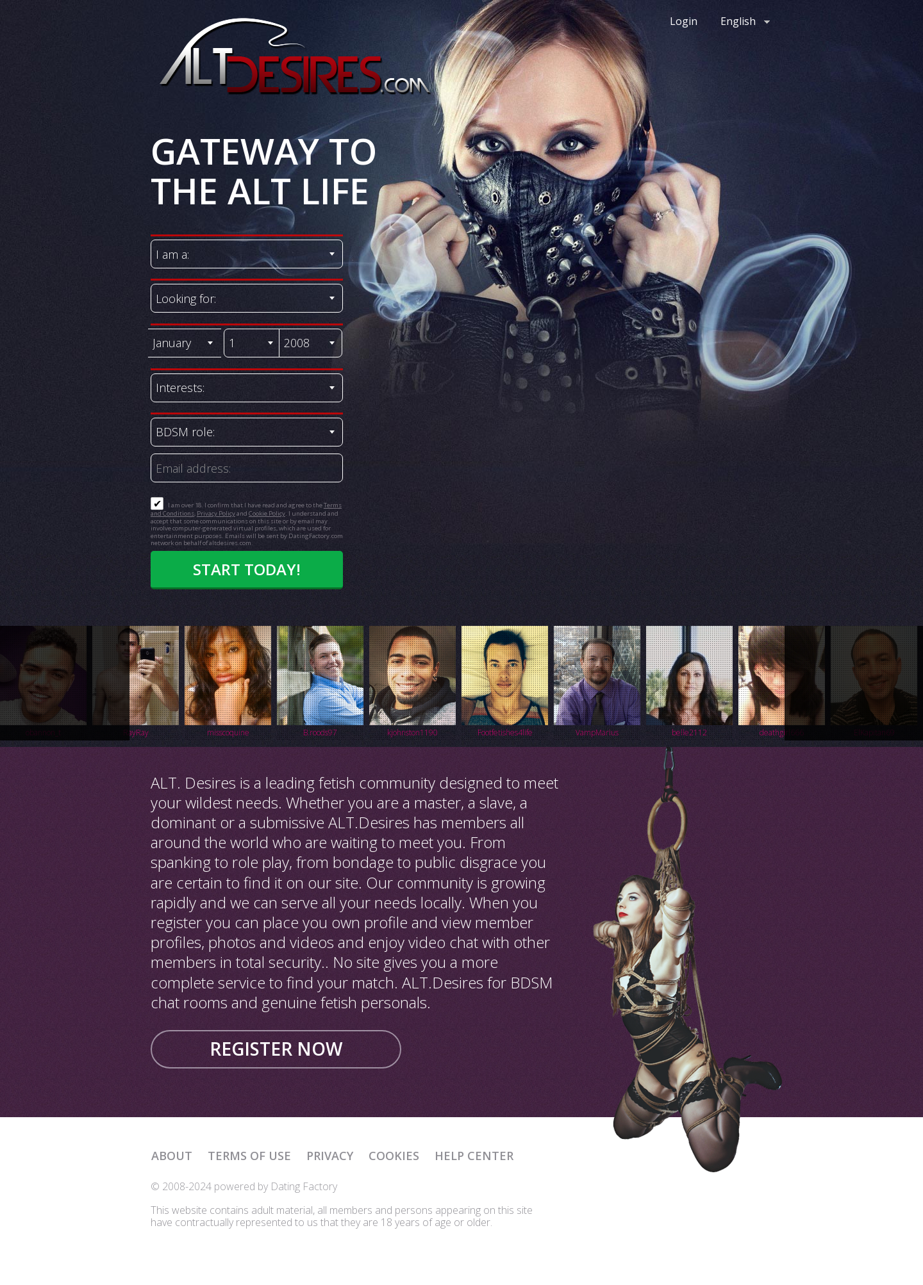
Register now (276, 1048)
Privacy (329, 1155)
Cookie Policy (267, 513)
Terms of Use (249, 1155)
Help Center (474, 1155)
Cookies (394, 1155)
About (171, 1155)
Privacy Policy (216, 513)
